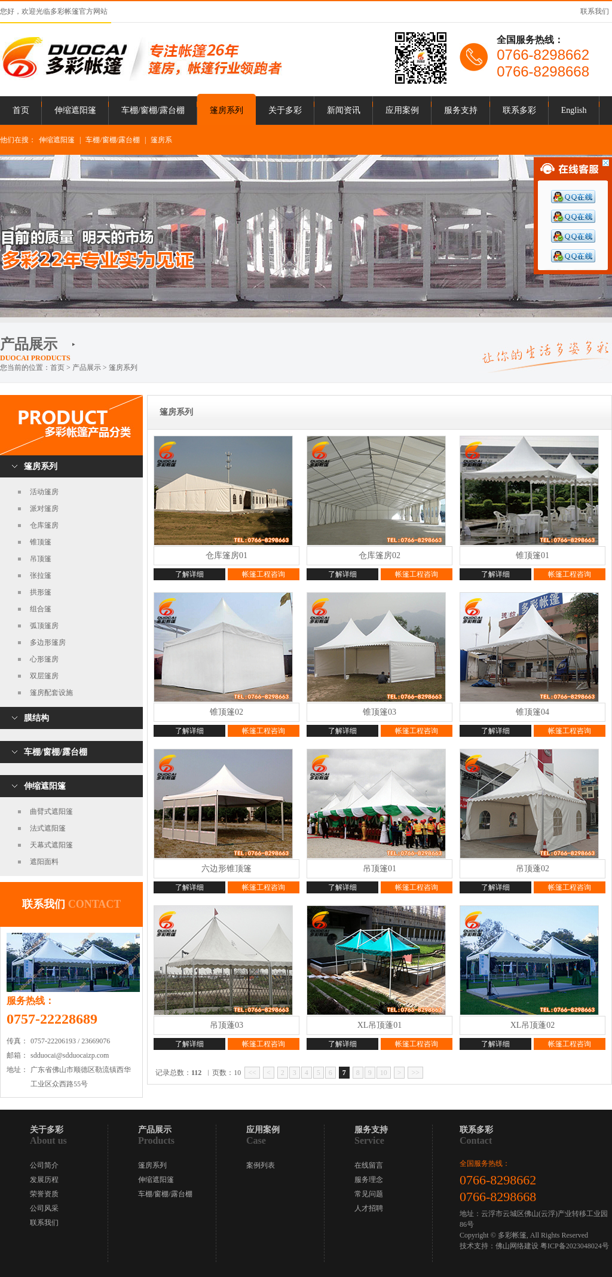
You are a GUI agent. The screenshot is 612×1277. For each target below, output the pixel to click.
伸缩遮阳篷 (75, 110)
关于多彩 (285, 110)
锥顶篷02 (226, 712)
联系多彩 (519, 110)
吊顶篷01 (379, 868)
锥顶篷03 (379, 712)
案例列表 (260, 1165)
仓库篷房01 (226, 555)
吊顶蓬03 (226, 1025)
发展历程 (44, 1179)
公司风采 (44, 1208)
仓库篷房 (44, 525)
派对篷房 (44, 508)
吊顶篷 (40, 559)
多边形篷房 (48, 642)
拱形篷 (40, 592)
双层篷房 (44, 676)
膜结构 (36, 717)
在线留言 (368, 1165)
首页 (21, 110)
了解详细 (189, 574)
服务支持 (461, 110)
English (574, 110)
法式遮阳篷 (48, 828)
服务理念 (368, 1179)
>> (415, 1072)
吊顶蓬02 (532, 868)
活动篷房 (44, 492)
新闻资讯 (343, 110)
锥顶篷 (40, 542)
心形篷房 (44, 659)
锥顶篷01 (532, 555)
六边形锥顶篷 (226, 868)
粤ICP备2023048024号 (574, 1246)
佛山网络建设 (516, 1246)
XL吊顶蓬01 (379, 1025)
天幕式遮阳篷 (51, 845)
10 (383, 1072)
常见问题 (368, 1194)
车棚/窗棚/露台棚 (153, 110)
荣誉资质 (44, 1194)
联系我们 (594, 11)
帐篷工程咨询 (263, 574)
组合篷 (40, 609)
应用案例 (402, 110)
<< (252, 1072)
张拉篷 (40, 575)
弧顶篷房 (44, 625)
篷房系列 (226, 110)
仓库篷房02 (379, 555)
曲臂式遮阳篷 (51, 811)
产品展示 (86, 367)
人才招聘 (368, 1208)
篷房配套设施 (51, 692)
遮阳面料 (44, 862)
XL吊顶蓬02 (532, 1025)
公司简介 (44, 1165)
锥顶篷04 (532, 712)
